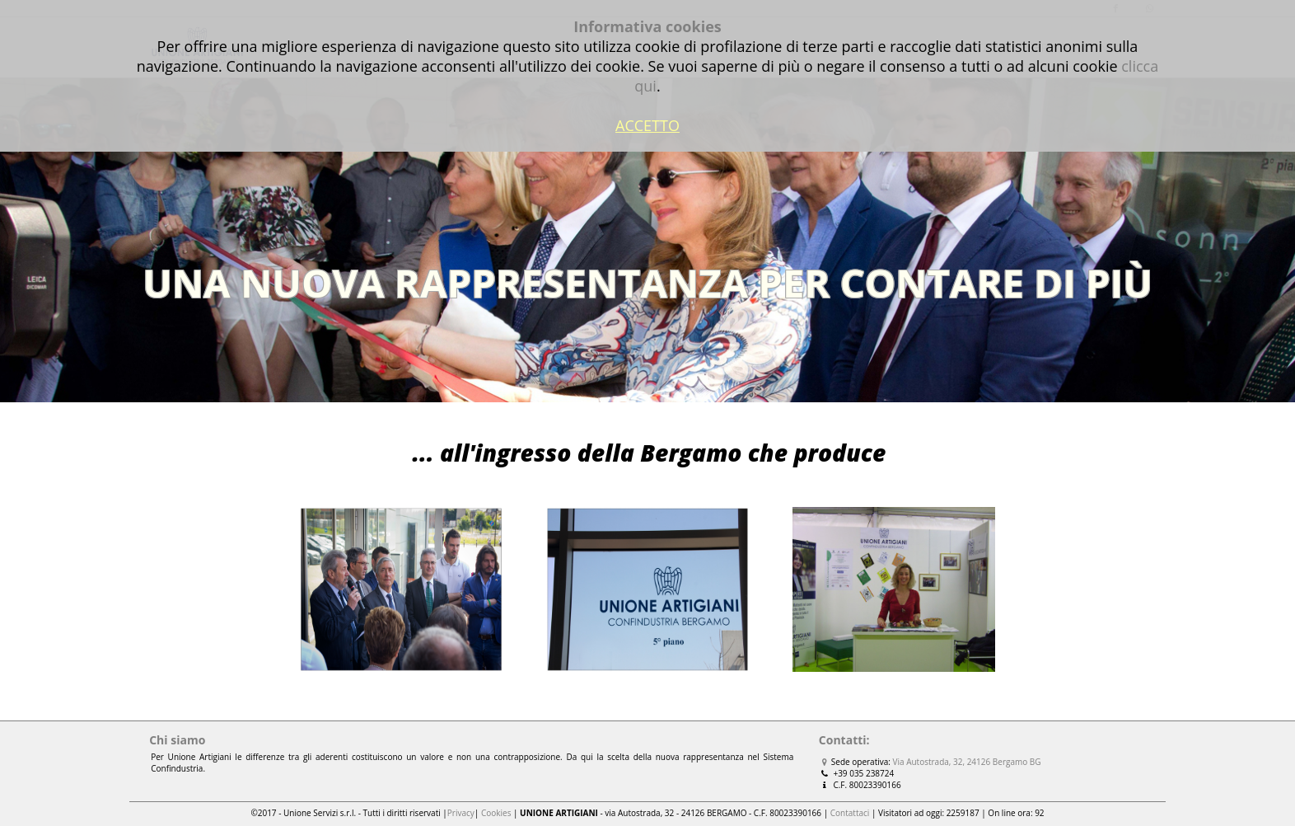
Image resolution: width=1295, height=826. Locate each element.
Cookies (496, 813)
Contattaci (850, 813)
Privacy (461, 813)
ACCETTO (647, 125)
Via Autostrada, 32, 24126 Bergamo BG (967, 761)
